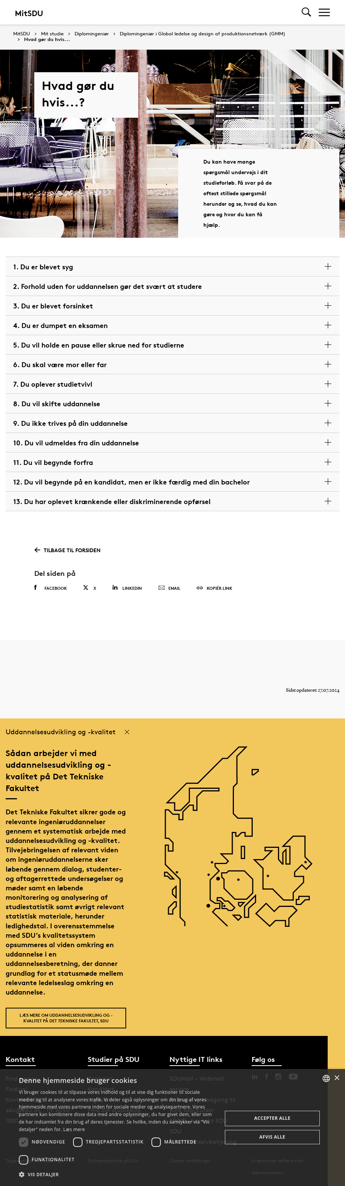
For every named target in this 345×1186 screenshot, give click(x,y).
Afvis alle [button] (272, 1137)
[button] (117, 1175)
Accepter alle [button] (272, 1118)
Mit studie (52, 33)
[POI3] (211, 761)
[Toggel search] (306, 12)
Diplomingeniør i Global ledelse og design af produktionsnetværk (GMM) (202, 33)
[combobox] (326, 1078)
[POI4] (221, 759)
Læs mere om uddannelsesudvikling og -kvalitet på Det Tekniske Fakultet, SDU (66, 1018)
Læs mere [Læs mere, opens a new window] (74, 1129)
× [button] (336, 1078)
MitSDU (21, 33)
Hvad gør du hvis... (47, 39)
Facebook (50, 588)
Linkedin (127, 588)
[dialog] (172, 1127)
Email (169, 588)
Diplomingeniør (92, 33)
